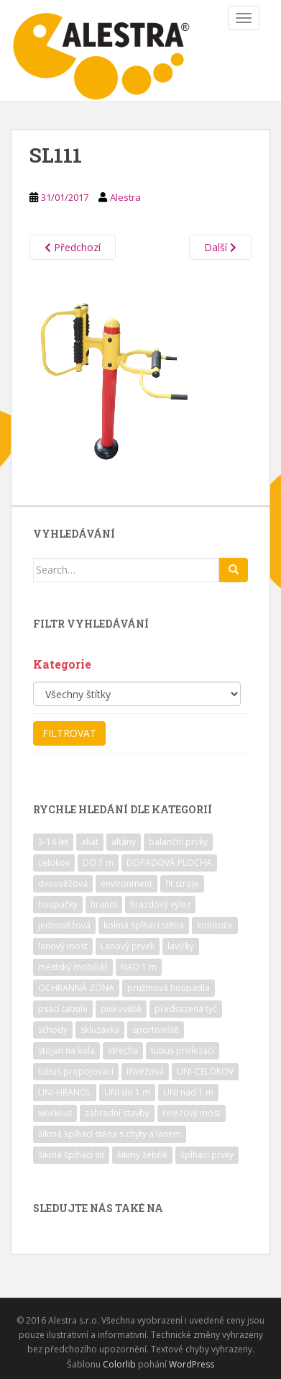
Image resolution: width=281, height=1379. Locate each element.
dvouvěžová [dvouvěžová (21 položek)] (63, 883)
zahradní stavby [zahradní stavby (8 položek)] (117, 1113)
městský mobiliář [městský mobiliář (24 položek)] (73, 967)
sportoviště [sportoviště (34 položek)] (155, 1029)
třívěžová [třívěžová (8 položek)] (145, 1071)
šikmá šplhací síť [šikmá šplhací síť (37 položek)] (71, 1155)
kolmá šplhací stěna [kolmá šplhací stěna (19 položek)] (143, 925)
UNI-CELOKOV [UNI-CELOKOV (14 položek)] (205, 1071)
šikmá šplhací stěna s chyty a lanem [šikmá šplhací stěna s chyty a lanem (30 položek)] (109, 1134)
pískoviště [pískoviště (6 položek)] (121, 1009)
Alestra (125, 197)
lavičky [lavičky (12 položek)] (180, 946)
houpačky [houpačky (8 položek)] (58, 904)
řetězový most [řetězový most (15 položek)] (191, 1113)
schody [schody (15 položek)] (53, 1029)
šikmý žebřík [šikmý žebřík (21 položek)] (142, 1155)
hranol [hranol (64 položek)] (104, 904)
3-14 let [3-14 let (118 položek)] (53, 842)
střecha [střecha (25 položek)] (123, 1050)
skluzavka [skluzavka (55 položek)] (99, 1029)
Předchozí (73, 247)
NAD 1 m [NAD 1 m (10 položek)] (139, 967)
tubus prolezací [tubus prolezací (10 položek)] (182, 1050)
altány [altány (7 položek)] (123, 842)
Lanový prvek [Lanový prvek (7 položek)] (128, 946)
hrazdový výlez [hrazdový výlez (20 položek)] (160, 904)
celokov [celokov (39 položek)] (54, 862)
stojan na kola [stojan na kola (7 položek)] (66, 1050)
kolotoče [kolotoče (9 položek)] (215, 925)
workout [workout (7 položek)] (55, 1113)
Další (220, 247)
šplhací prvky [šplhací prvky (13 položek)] (207, 1155)
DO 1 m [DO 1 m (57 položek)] (98, 862)
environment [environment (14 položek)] (126, 883)
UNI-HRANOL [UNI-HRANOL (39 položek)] (64, 1092)
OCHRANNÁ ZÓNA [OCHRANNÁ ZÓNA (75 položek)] (76, 988)
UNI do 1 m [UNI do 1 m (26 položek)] (127, 1092)
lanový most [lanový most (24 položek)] (63, 946)
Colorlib (119, 1364)
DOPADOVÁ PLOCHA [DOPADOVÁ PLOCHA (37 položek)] (169, 862)
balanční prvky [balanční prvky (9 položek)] (178, 842)
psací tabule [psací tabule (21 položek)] (63, 1009)
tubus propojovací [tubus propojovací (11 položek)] (76, 1071)
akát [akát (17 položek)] (89, 842)
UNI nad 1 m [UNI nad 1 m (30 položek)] (188, 1092)
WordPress (191, 1364)
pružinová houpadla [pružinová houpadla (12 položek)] (168, 988)
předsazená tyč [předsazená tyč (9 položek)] (186, 1009)
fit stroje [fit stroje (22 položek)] (182, 883)
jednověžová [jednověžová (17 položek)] (64, 925)
